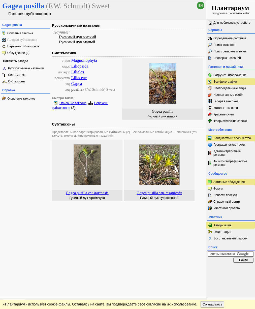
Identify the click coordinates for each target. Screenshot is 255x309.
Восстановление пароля (230, 238)
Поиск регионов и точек (229, 51)
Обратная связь (38, 269)
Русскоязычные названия (26, 68)
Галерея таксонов (225, 101)
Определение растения (229, 38)
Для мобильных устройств (231, 22)
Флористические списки (230, 121)
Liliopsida (79, 66)
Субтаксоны (16, 81)
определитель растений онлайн (230, 9)
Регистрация (222, 232)
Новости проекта (225, 195)
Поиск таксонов (224, 45)
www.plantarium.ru (230, 270)
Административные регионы (227, 153)
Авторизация (222, 225)
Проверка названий (227, 58)
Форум (217, 188)
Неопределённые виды (229, 88)
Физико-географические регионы (230, 163)
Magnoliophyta (84, 60)
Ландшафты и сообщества (232, 138)
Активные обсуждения (229, 182)
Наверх (198, 269)
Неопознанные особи (228, 95)
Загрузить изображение (230, 75)
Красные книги (223, 114)
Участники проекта (226, 208)
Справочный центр (226, 201)
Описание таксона (20, 33)
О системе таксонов (21, 98)
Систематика (17, 75)
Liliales (77, 72)
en (201, 5)
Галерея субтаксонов (22, 40)
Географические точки (229, 144)
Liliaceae (79, 77)
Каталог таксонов (225, 108)
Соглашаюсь (212, 280)
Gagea (76, 83)
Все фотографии (225, 81)
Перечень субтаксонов (23, 46)
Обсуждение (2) (18, 53)
